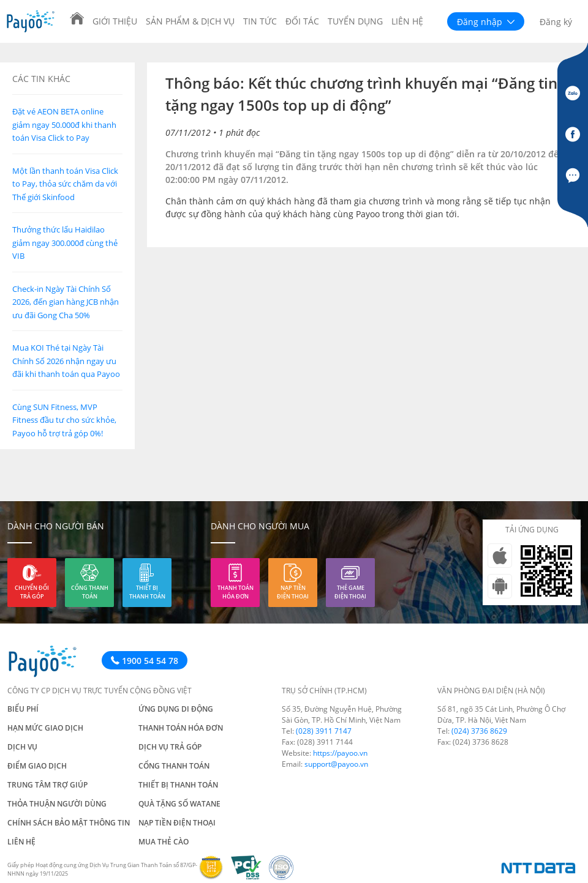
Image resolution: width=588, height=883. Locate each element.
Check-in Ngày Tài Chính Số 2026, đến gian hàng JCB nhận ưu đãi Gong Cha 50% (65, 302)
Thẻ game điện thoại (350, 592)
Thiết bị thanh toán (147, 592)
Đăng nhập (485, 22)
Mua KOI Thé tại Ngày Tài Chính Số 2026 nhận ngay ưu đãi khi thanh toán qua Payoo (66, 360)
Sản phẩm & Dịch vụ (190, 21)
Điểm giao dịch (37, 766)
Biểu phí (23, 709)
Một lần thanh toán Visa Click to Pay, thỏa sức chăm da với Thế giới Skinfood (65, 184)
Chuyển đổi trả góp (32, 592)
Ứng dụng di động (175, 709)
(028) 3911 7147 (324, 731)
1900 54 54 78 (144, 660)
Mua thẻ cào (163, 841)
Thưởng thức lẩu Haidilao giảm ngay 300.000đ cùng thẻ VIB (65, 242)
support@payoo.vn (336, 764)
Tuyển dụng (355, 21)
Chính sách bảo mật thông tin (68, 823)
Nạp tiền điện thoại (293, 592)
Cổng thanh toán (89, 592)
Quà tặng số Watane (179, 804)
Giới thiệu (114, 21)
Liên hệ (407, 21)
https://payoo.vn (340, 753)
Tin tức (260, 21)
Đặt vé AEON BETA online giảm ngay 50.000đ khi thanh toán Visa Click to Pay (64, 124)
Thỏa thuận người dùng (57, 804)
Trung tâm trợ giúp (47, 785)
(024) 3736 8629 (479, 731)
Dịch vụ (22, 747)
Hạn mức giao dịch (45, 728)
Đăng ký (556, 22)
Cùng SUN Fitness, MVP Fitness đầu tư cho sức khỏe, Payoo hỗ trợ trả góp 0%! (64, 420)
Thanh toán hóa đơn (235, 592)
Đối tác (302, 21)
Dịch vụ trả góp (170, 747)
